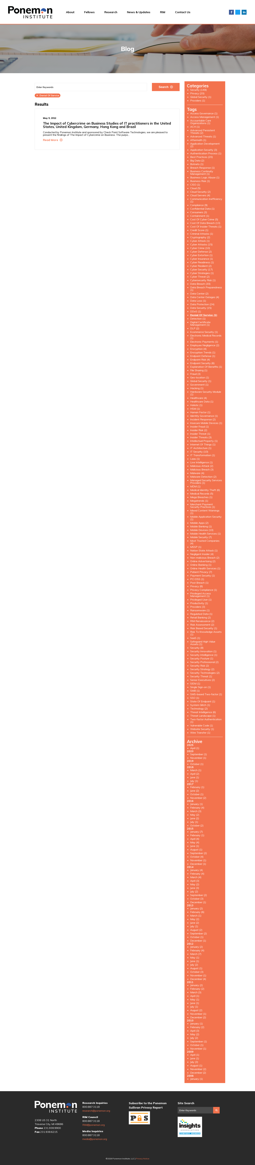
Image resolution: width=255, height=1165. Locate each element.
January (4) (196, 870)
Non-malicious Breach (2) (205, 557)
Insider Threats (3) (201, 437)
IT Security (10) (199, 451)
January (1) (196, 804)
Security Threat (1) (201, 676)
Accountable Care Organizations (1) (200, 122)
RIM (162, 12)
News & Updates (138, 12)
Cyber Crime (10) (200, 248)
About (70, 12)
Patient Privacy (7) (201, 572)
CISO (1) (195, 184)
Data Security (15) (201, 307)
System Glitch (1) (200, 705)
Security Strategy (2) (202, 669)
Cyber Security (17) (201, 269)
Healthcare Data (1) (201, 401)
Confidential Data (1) (202, 208)
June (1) (194, 777)
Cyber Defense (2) (201, 251)
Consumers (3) (198, 212)
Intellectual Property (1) (204, 440)
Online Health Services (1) (205, 568)
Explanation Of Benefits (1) (206, 366)
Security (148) (198, 89)
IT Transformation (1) (202, 455)
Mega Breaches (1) (201, 497)
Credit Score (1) (199, 230)
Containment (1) (199, 215)
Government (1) (199, 384)
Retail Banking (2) (200, 617)
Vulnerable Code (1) (201, 725)
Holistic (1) (196, 405)
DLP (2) (194, 328)
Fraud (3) (195, 373)
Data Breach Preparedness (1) (206, 289)
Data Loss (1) (198, 300)
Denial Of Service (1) (203, 315)
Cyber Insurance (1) (201, 258)
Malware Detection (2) (203, 476)
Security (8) (197, 647)
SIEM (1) (195, 683)
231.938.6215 (48, 1131)
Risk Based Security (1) (203, 628)
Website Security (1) (202, 729)
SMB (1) (195, 690)
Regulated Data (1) (201, 614)
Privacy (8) (196, 586)
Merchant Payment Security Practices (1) (202, 506)
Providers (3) (197, 606)
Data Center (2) (199, 293)
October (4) (197, 856)
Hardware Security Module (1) (205, 393)
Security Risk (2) (199, 665)
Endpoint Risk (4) (200, 359)
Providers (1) (197, 100)
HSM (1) (195, 408)
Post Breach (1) (199, 582)
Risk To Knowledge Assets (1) (206, 633)
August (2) (196, 929)
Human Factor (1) (200, 412)
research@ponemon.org (96, 1110)
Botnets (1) (197, 164)
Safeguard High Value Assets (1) (202, 643)
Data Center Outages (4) (204, 297)
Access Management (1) (204, 117)
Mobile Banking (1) (201, 526)
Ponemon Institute (56, 1107)
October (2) (197, 825)
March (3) (195, 811)
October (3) (197, 898)
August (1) (196, 849)
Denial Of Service (47, 95)
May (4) (194, 842)
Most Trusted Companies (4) (205, 542)
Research (110, 12)
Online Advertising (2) (203, 561)
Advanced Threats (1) (203, 136)
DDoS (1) (195, 311)
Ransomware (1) (200, 610)
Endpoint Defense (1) (202, 356)
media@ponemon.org (94, 1139)
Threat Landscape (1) (203, 715)
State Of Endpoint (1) (202, 701)
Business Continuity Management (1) (201, 172)
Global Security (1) (200, 97)
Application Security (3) (203, 149)
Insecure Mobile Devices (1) (206, 423)
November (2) (198, 797)
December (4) (198, 979)
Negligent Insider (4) (202, 554)
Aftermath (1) (198, 140)
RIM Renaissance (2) (202, 621)
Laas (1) (195, 458)
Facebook (231, 12)
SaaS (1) (195, 638)
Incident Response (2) (203, 419)
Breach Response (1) (202, 167)
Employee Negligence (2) (204, 345)
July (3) (194, 1062)
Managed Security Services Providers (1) (206, 481)
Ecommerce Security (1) (204, 332)
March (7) (195, 954)
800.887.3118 (91, 1106)
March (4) (195, 877)
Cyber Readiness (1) (202, 262)
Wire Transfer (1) (200, 732)
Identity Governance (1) (204, 415)
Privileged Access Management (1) (200, 595)
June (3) (194, 888)
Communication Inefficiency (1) (206, 200)
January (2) (196, 908)
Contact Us (182, 12)
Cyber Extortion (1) (201, 255)
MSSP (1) (195, 547)
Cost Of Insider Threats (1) (205, 226)
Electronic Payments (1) (204, 341)
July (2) (194, 891)
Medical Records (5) (201, 493)
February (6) (197, 912)
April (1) (194, 748)
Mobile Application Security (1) (206, 518)
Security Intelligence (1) (203, 654)
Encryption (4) (198, 348)
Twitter (237, 12)
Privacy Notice (142, 1158)
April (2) (194, 773)
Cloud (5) (195, 188)
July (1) (194, 781)
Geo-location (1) (199, 377)
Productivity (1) (199, 603)
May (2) (194, 814)
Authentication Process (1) (205, 153)
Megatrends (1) (199, 500)
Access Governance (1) (204, 113)
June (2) (194, 790)
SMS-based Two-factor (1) (206, 694)
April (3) (194, 880)
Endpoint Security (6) (202, 363)
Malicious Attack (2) (201, 466)
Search (166, 87)
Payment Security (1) (202, 575)
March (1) (195, 770)
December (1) (198, 863)
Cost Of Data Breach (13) (205, 223)
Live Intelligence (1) (201, 462)
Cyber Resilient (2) (201, 266)
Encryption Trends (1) (202, 352)
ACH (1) (195, 126)
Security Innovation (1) (203, 651)
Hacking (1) (197, 388)
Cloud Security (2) (200, 191)
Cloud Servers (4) (200, 195)
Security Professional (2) (204, 662)
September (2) (198, 853)
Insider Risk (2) (198, 430)
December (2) (198, 1017)
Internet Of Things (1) (203, 444)
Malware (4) (197, 473)
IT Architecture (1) (201, 448)
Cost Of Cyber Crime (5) (204, 219)
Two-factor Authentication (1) (206, 720)
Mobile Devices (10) (201, 530)
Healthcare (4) (198, 398)
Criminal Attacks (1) (201, 233)
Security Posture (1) (201, 658)
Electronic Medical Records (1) (205, 337)
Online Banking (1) (201, 564)
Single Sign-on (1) (200, 687)
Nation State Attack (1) (204, 550)
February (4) (197, 807)
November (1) (198, 757)
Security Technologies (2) (205, 672)
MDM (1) (195, 486)
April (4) (194, 838)
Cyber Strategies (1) (202, 273)
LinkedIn (244, 12)
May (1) (194, 957)
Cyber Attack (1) (200, 240)
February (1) (197, 787)
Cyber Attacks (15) (201, 244)
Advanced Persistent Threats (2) (202, 131)
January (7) (196, 831)
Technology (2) (199, 708)
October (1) (197, 764)
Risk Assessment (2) (202, 624)
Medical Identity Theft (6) (205, 490)
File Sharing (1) (198, 370)
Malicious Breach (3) (202, 469)
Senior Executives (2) (202, 680)
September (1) (198, 754)
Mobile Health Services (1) (205, 533)
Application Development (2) (205, 145)
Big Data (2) (197, 160)
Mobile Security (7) (201, 537)
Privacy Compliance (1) (203, 589)
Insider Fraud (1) (199, 426)
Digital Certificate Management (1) (200, 323)
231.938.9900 (52, 1128)
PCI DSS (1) (197, 579)
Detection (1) (198, 318)
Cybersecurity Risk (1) (203, 280)
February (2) (197, 988)
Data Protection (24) (202, 304)
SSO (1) (194, 697)
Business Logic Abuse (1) (205, 177)
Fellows (89, 12)
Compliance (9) (199, 205)
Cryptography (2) (200, 237)
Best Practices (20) (201, 157)
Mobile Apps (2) (199, 522)
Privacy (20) (197, 93)
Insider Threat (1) (200, 433)
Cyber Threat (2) (200, 276)
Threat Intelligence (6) (203, 712)
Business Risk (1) (200, 181)
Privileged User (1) (201, 599)
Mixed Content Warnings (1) (205, 512)
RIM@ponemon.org (93, 1124)
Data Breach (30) (200, 283)
